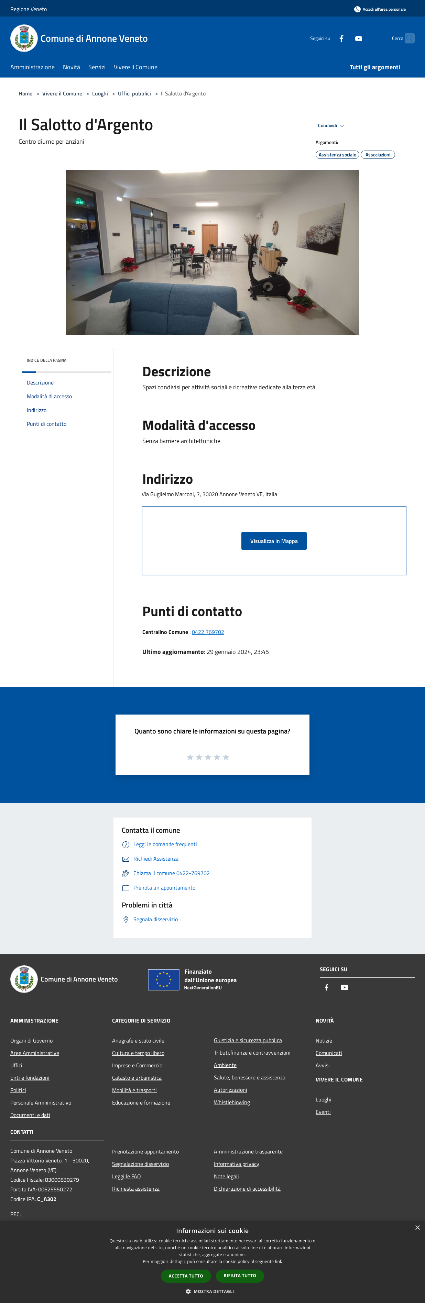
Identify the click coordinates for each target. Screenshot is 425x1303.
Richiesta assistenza (136, 1188)
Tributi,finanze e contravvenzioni (252, 1052)
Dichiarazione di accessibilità (247, 1188)
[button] (212, 1291)
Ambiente (225, 1065)
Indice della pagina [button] (46, 360)
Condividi (332, 126)
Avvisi (323, 1065)
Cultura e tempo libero (138, 1053)
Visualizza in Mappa (274, 541)
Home (25, 93)
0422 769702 (208, 632)
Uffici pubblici (134, 93)
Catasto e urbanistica (137, 1078)
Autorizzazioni (230, 1090)
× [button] (417, 1228)
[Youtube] (345, 38)
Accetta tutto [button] (186, 1276)
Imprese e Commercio (137, 1065)
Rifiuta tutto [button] (240, 1276)
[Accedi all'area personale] (380, 9)
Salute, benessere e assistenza (249, 1077)
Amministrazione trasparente (248, 1151)
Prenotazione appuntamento (145, 1151)
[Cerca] (406, 38)
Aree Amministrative (34, 1053)
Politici (18, 1090)
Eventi (323, 1112)
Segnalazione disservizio (140, 1164)
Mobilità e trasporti (134, 1090)
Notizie (324, 1040)
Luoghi (100, 93)
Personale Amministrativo (40, 1102)
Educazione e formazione (141, 1102)
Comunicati (329, 1053)
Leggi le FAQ (126, 1176)
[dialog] (212, 1262)
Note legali (226, 1176)
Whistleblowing (232, 1102)
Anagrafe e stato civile (138, 1040)
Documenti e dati (30, 1115)
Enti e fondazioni (30, 1078)
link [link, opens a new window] (278, 1261)
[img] (97, 358)
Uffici (16, 1065)
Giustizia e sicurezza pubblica (248, 1040)
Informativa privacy (236, 1164)
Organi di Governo (31, 1040)
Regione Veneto (28, 9)
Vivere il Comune (63, 93)
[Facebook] (328, 38)
